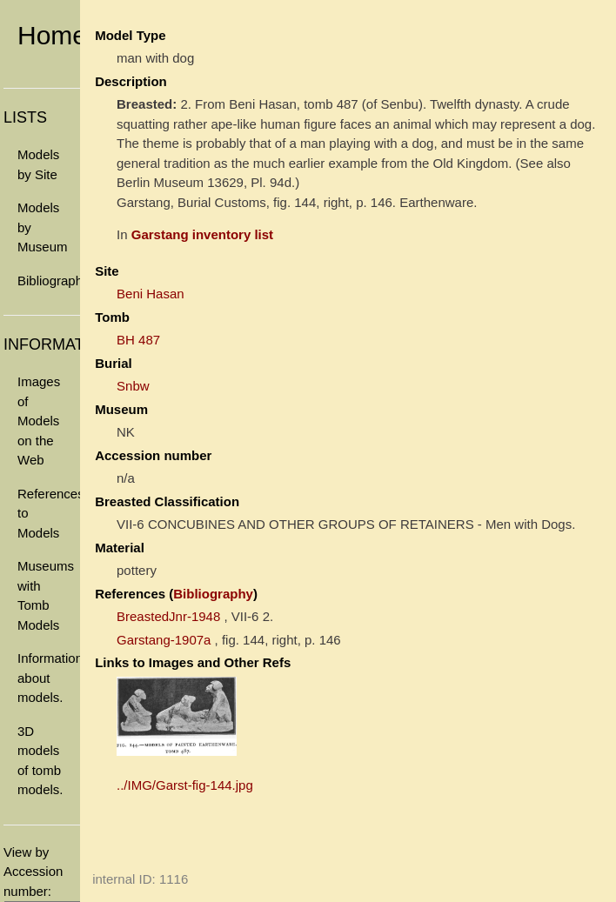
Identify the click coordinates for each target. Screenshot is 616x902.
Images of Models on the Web (38, 420)
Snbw (133, 385)
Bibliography (48, 280)
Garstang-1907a (164, 639)
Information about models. (48, 678)
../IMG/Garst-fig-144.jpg (185, 785)
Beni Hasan (150, 293)
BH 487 (138, 339)
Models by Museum (42, 227)
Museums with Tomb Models (45, 595)
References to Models (48, 513)
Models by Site (38, 164)
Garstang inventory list (202, 234)
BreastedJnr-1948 (168, 616)
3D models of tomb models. (40, 761)
